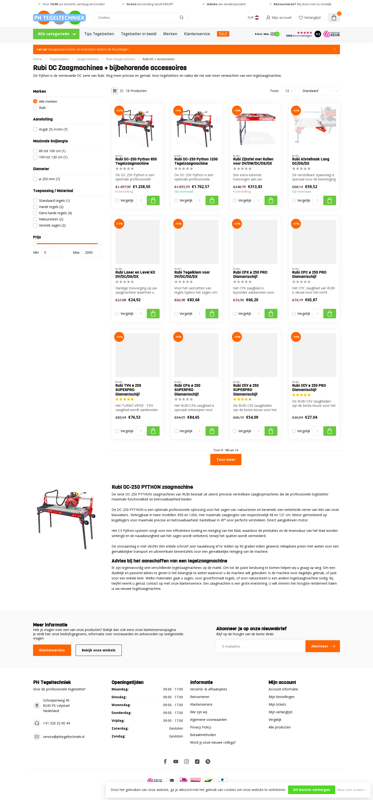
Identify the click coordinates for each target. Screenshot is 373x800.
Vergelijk (127, 200)
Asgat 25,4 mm (53, 129)
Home (37, 59)
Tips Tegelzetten (99, 33)
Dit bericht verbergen (311, 789)
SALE (223, 33)
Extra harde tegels (55, 213)
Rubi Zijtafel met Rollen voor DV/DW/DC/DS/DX (253, 161)
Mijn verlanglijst (281, 712)
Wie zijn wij (198, 712)
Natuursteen (51, 219)
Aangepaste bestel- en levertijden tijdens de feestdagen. (83, 49)
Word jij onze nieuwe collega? (213, 742)
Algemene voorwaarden (208, 719)
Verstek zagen (52, 225)
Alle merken (48, 101)
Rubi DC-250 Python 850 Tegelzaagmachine (136, 161)
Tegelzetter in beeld (138, 33)
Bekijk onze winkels (99, 650)
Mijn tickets (277, 704)
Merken (170, 33)
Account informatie (283, 689)
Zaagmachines (88, 59)
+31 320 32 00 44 (56, 723)
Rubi (42, 107)
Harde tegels (51, 206)
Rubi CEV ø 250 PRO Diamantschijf (309, 387)
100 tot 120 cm (53, 157)
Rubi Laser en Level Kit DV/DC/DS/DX (135, 274)
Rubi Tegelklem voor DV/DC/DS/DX (192, 274)
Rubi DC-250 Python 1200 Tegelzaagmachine (196, 161)
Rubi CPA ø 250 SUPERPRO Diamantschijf (187, 390)
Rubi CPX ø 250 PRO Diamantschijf (250, 274)
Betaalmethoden (203, 734)
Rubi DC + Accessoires (159, 59)
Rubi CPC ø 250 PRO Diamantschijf (309, 274)
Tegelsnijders (59, 59)
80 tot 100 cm (52, 151)
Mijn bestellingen (281, 696)
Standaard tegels (54, 200)
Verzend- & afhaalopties (208, 689)
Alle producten (280, 727)
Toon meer (225, 459)
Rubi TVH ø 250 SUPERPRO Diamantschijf (128, 390)
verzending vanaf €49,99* (150, 4)
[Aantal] (141, 200)
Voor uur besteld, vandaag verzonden (74, 4)
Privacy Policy (200, 727)
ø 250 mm (49, 179)
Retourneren (199, 696)
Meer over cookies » (351, 790)
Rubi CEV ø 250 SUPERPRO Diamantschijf (246, 390)
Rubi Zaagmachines (120, 59)
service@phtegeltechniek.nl (63, 736)
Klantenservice (197, 33)
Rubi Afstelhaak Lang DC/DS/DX (310, 161)
